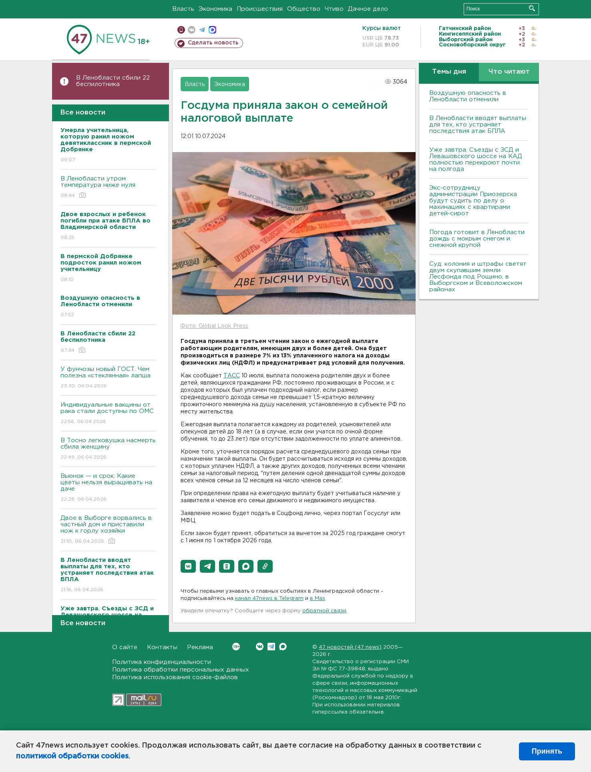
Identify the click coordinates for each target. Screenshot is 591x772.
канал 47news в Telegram (269, 598)
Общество (303, 9)
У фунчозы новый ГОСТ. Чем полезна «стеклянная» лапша (108, 378)
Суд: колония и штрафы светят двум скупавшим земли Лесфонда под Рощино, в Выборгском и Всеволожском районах (478, 276)
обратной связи (324, 611)
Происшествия (260, 9)
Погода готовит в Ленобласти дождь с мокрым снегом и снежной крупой (477, 239)
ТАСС (231, 375)
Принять (547, 751)
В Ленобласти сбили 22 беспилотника (113, 81)
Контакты (162, 647)
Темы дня (449, 72)
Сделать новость (213, 42)
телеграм (202, 30)
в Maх (317, 598)
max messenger (212, 30)
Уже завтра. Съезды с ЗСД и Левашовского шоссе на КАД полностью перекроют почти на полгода (475, 159)
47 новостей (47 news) (350, 647)
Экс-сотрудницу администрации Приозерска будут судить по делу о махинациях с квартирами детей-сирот (473, 200)
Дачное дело (368, 9)
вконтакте (191, 30)
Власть (183, 9)
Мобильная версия (181, 30)
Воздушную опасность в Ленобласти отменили (467, 96)
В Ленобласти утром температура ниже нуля (108, 187)
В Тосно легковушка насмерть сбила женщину (108, 449)
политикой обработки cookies (72, 756)
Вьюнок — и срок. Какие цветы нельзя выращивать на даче (108, 488)
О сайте (124, 647)
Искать (532, 8)
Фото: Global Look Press (214, 326)
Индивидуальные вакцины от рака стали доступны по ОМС (108, 413)
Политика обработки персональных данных (180, 669)
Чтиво (334, 9)
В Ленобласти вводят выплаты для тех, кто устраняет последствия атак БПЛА (477, 125)
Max (283, 646)
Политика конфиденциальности (161, 662)
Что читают (509, 72)
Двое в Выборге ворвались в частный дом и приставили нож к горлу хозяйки (108, 530)
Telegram (271, 646)
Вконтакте (236, 646)
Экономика (215, 9)
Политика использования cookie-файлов (175, 677)
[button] (188, 566)
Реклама (200, 647)
